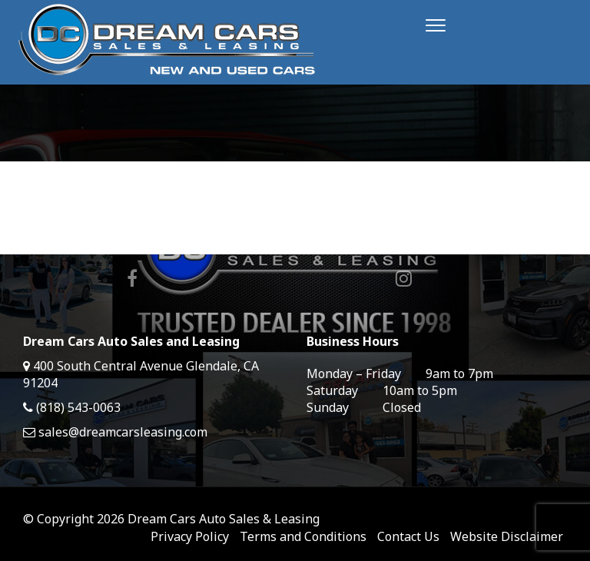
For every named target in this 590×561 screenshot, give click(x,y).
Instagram (404, 278)
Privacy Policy (190, 536)
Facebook (132, 278)
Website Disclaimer (506, 536)
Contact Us (408, 536)
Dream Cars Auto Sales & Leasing (224, 518)
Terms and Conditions (303, 536)
